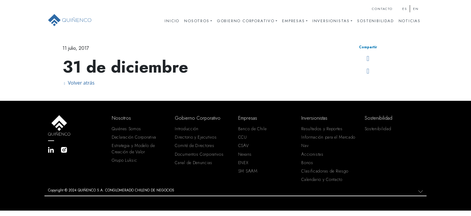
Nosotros (196, 21)
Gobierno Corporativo (246, 21)
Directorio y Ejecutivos (196, 137)
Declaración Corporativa (134, 137)
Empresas (293, 21)
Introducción (186, 129)
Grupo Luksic (124, 160)
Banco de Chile (252, 129)
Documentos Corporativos (199, 154)
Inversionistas (331, 21)
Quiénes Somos (126, 129)
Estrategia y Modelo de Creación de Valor (133, 148)
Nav (304, 145)
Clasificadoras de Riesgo (324, 171)
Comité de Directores (194, 145)
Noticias (410, 21)
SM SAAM (248, 171)
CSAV (243, 145)
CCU (242, 137)
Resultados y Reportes (322, 129)
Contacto (382, 9)
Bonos (307, 163)
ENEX (243, 163)
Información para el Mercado (328, 137)
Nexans (245, 154)
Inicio (172, 21)
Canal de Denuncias (193, 163)
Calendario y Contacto (321, 179)
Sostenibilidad (375, 21)
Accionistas (312, 154)
